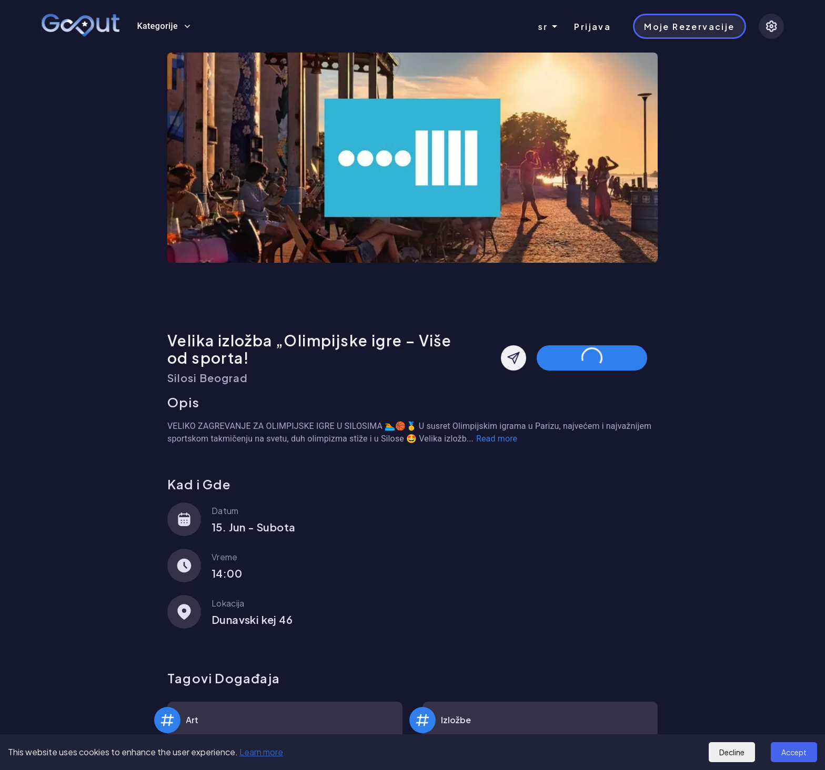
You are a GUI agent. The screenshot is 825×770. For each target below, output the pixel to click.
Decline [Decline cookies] (731, 752)
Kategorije (164, 26)
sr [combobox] (543, 26)
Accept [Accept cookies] (794, 752)
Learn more (261, 751)
